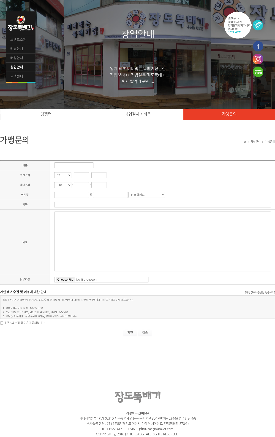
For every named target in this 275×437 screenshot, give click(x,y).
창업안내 (16, 67)
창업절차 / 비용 (138, 114)
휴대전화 (25, 185)
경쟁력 (46, 114)
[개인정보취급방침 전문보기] (260, 292)
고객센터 (16, 76)
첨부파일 (25, 279)
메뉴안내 (16, 49)
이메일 (25, 194)
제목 (24, 204)
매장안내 (16, 58)
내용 (24, 242)
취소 (145, 332)
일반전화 (25, 175)
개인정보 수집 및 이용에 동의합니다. (24, 323)
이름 (24, 165)
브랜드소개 (18, 40)
